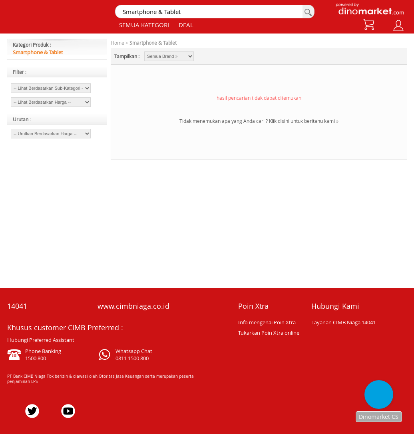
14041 (17, 306)
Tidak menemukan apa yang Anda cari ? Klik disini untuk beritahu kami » (258, 121)
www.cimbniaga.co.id (133, 306)
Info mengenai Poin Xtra (267, 322)
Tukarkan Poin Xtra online (268, 332)
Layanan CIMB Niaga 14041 (343, 322)
